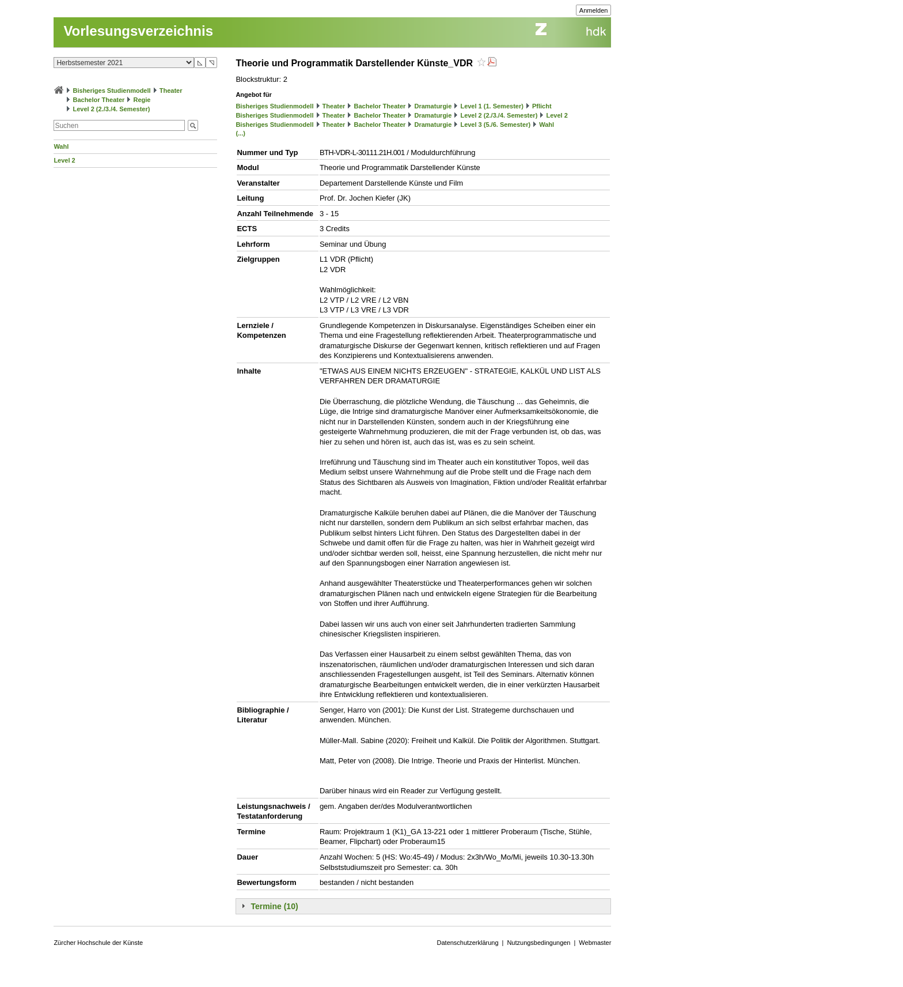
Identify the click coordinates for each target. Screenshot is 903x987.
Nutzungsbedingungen (538, 942)
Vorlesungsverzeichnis (138, 31)
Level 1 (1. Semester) (491, 106)
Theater (171, 90)
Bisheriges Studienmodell (112, 90)
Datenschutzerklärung (468, 942)
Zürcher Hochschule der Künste (98, 942)
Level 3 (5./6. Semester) (495, 124)
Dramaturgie (432, 106)
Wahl (61, 146)
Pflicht (542, 106)
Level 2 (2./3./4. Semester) (111, 109)
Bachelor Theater (98, 99)
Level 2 (64, 160)
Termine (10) (274, 906)
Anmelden (593, 10)
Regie (141, 99)
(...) (240, 133)
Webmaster (595, 942)
